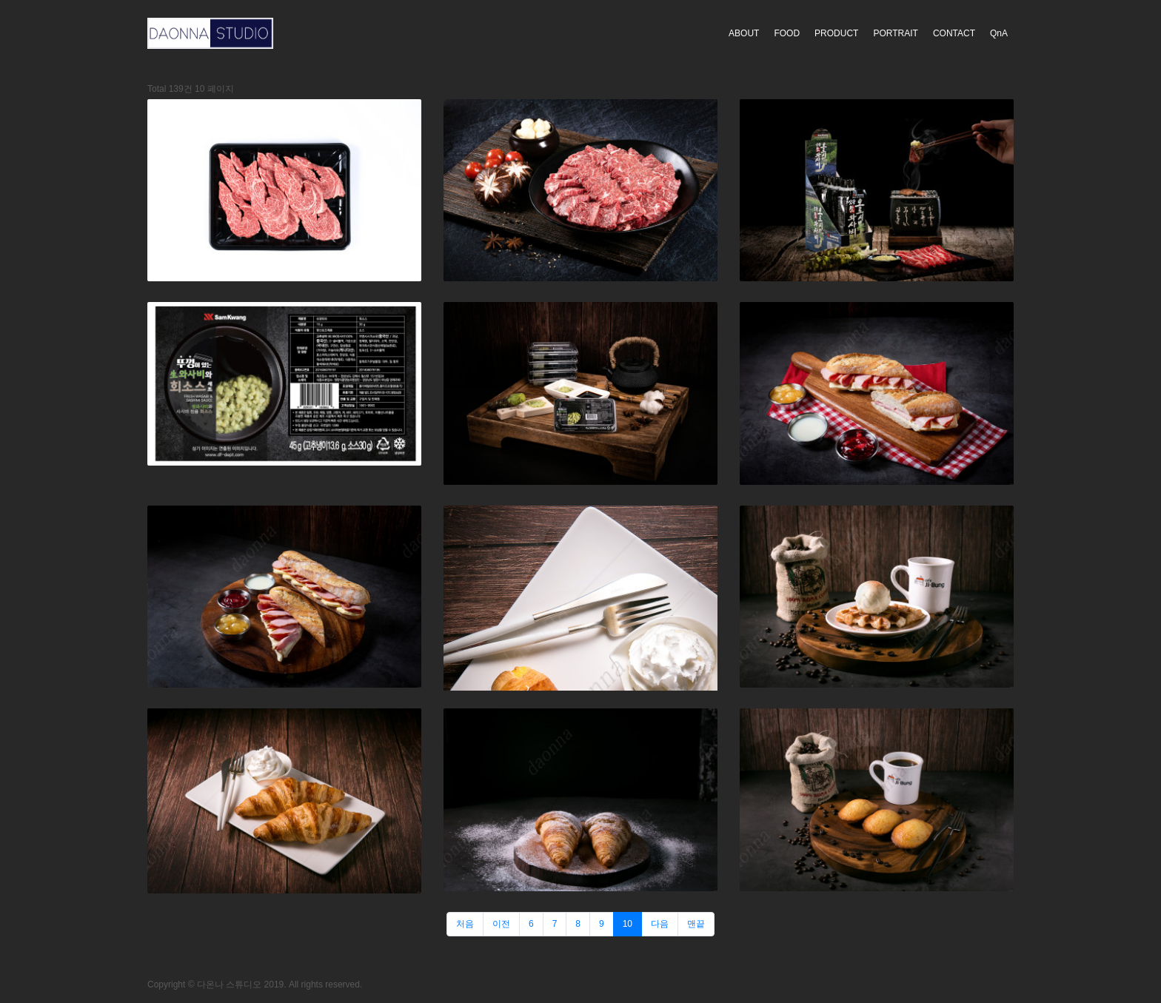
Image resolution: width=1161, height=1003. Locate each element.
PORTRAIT (895, 33)
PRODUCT (836, 33)
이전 (501, 924)
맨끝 (696, 924)
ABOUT (744, 33)
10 (627, 924)
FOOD (787, 33)
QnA (999, 33)
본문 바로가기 (0, 0)
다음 (660, 924)
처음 (465, 924)
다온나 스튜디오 (229, 984)
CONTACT (954, 33)
